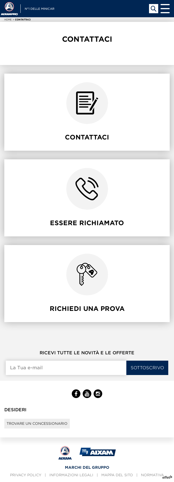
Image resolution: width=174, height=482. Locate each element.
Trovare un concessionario (37, 423)
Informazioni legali (71, 475)
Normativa (152, 475)
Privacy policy (25, 475)
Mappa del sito (117, 475)
